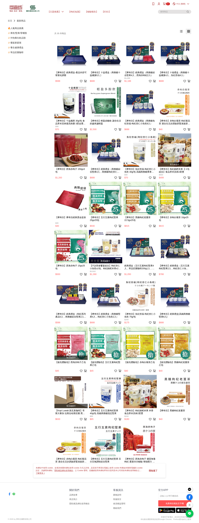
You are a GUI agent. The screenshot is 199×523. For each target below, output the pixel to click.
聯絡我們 (117, 508)
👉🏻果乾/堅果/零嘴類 (17, 33)
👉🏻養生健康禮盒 (15, 47)
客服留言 (117, 499)
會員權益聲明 (119, 503)
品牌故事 (73, 495)
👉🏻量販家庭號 (14, 42)
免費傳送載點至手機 (175, 503)
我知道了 (153, 470)
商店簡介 (73, 499)
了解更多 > (40, 473)
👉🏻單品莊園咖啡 (15, 52)
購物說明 (117, 495)
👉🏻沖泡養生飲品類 (17, 38)
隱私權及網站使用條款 (79, 503)
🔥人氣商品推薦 (15, 28)
